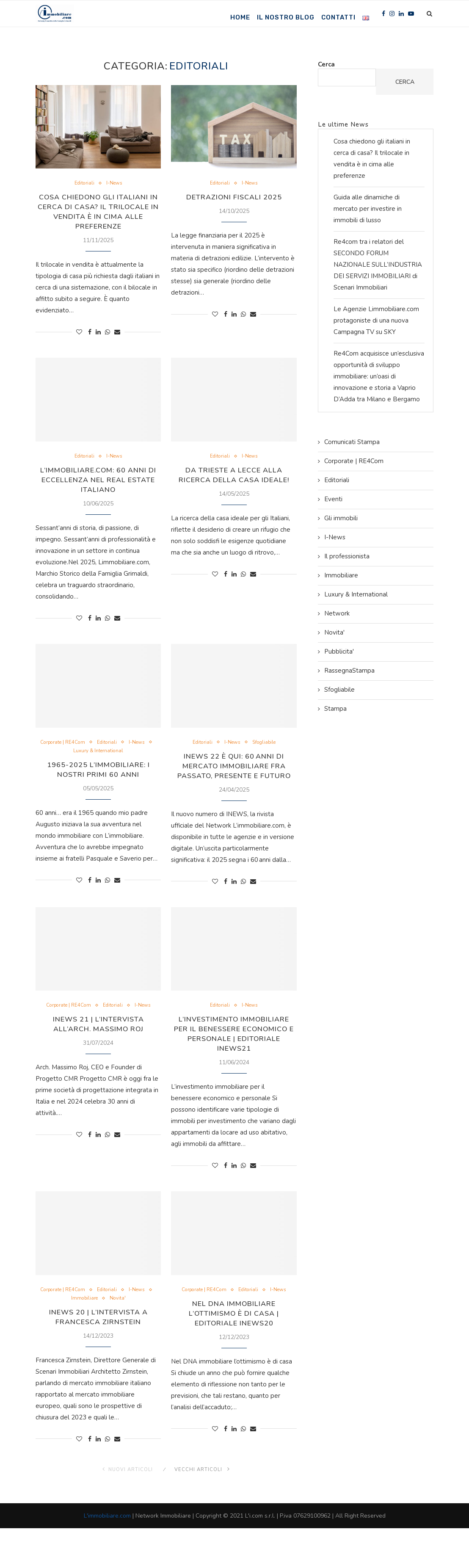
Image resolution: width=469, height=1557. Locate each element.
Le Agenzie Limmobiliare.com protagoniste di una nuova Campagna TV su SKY (376, 320)
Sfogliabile (265, 746)
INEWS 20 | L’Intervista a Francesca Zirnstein (98, 1345)
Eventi (333, 499)
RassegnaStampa (349, 670)
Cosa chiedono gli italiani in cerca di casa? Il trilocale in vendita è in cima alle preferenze (98, 213)
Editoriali (83, 183)
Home (240, 17)
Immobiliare (98, 1326)
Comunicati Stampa (352, 442)
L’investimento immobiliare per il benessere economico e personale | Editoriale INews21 (234, 1055)
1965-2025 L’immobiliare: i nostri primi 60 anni (98, 774)
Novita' (134, 1326)
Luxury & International (113, 754)
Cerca (326, 64)
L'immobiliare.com (107, 1544)
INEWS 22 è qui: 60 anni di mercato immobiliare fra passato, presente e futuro (234, 775)
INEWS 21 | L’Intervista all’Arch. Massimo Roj (98, 1040)
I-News (115, 183)
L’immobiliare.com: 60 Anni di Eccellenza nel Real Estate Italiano (98, 482)
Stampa (335, 708)
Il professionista (347, 556)
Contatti (338, 17)
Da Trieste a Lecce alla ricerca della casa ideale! (233, 477)
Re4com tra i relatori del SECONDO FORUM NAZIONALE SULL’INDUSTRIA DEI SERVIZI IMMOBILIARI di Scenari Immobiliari (378, 264)
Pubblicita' (339, 651)
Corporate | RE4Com (75, 746)
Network (337, 613)
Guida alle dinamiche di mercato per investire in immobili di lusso (368, 208)
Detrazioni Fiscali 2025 (234, 198)
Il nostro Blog (286, 17)
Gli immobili (341, 518)
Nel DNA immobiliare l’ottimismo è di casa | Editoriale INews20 (234, 1341)
